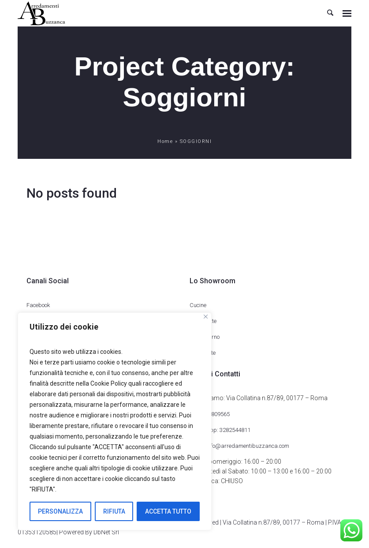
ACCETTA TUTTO (168, 511)
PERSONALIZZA (60, 511)
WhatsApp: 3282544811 (220, 430)
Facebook (38, 305)
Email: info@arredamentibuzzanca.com (239, 446)
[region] (115, 421)
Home (165, 141)
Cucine (198, 305)
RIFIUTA (114, 511)
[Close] (206, 317)
